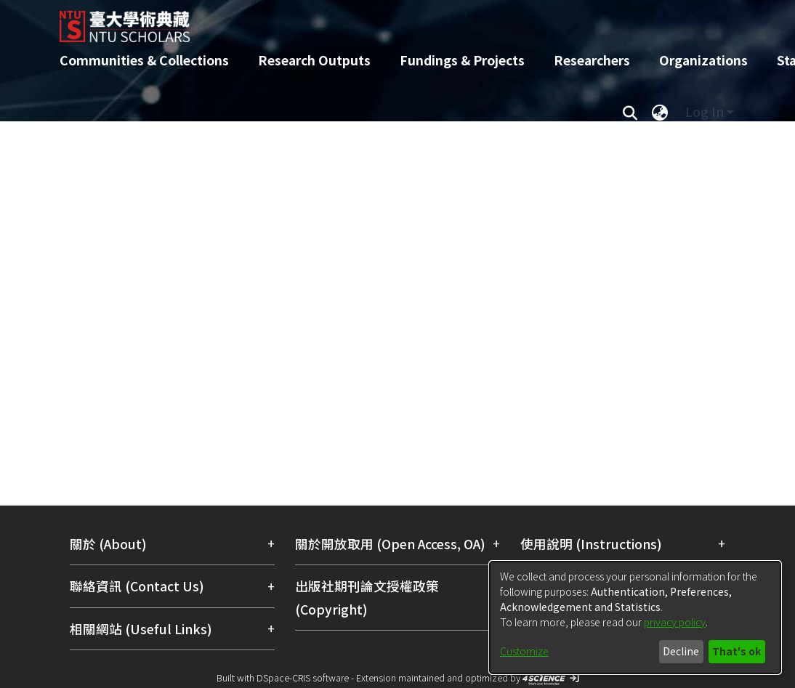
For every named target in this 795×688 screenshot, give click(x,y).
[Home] (385, 21)
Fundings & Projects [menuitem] (462, 60)
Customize (524, 651)
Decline (681, 651)
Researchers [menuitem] (592, 60)
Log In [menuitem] (704, 111)
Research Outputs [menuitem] (314, 60)
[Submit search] (630, 112)
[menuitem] (660, 111)
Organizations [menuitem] (703, 60)
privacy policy (675, 622)
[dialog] (635, 617)
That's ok (736, 651)
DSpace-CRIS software (303, 677)
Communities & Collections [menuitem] (144, 60)
